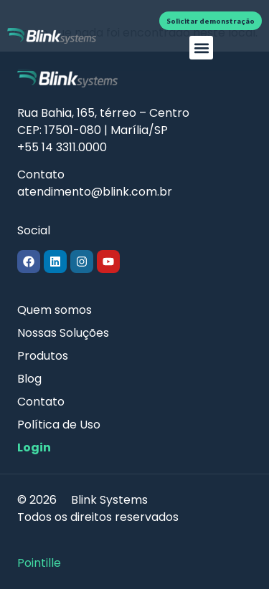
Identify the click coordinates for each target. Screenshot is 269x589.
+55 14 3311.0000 (62, 147)
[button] (201, 47)
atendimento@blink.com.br (94, 191)
